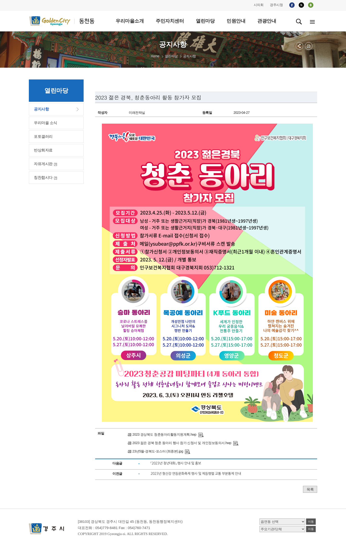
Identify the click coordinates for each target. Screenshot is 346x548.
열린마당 (171, 56)
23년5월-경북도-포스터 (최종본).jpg (157, 451)
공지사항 (189, 56)
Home (155, 56)
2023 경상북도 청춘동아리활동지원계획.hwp (164, 434)
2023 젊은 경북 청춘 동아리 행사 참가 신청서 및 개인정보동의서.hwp (181, 443)
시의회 (259, 5)
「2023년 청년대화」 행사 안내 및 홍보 (176, 463)
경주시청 (276, 5)
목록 (310, 489)
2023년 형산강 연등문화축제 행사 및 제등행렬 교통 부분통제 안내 (196, 473)
